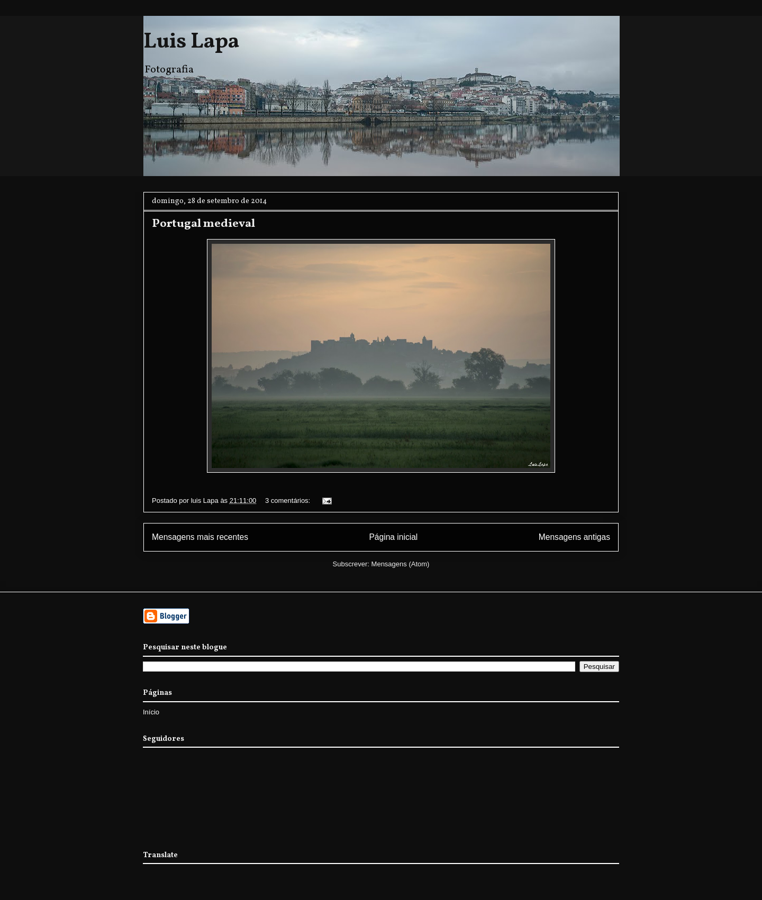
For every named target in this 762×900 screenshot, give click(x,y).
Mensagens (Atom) (400, 564)
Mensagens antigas (574, 536)
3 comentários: (288, 500)
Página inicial (393, 536)
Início (151, 712)
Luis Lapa (191, 42)
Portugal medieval (203, 224)
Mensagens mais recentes (200, 536)
